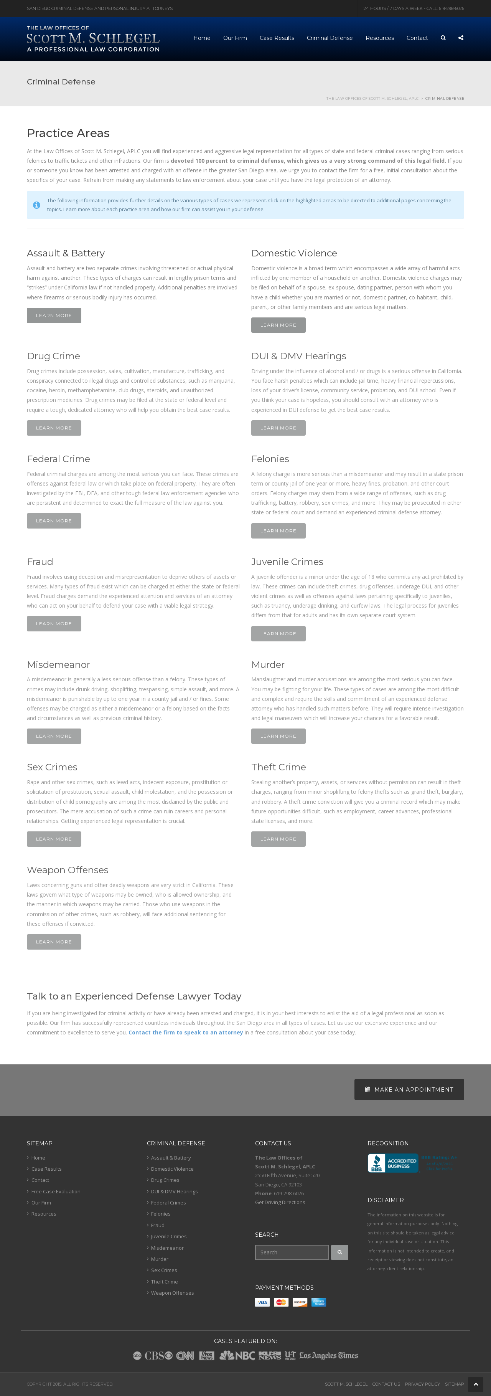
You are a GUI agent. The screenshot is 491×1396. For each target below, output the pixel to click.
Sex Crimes (164, 1270)
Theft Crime (164, 1281)
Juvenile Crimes (169, 1236)
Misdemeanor (167, 1247)
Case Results (46, 1168)
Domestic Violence (172, 1168)
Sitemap (454, 1384)
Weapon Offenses (172, 1292)
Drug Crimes (165, 1179)
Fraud (158, 1225)
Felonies (161, 1213)
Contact (40, 1179)
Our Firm (41, 1202)
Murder (159, 1259)
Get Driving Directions (280, 1202)
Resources (43, 1213)
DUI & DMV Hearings (174, 1191)
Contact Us (386, 1384)
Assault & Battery (171, 1157)
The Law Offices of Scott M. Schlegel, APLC (372, 98)
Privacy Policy (422, 1384)
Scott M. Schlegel (346, 1384)
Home (38, 1157)
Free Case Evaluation (56, 1191)
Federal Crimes (168, 1202)
